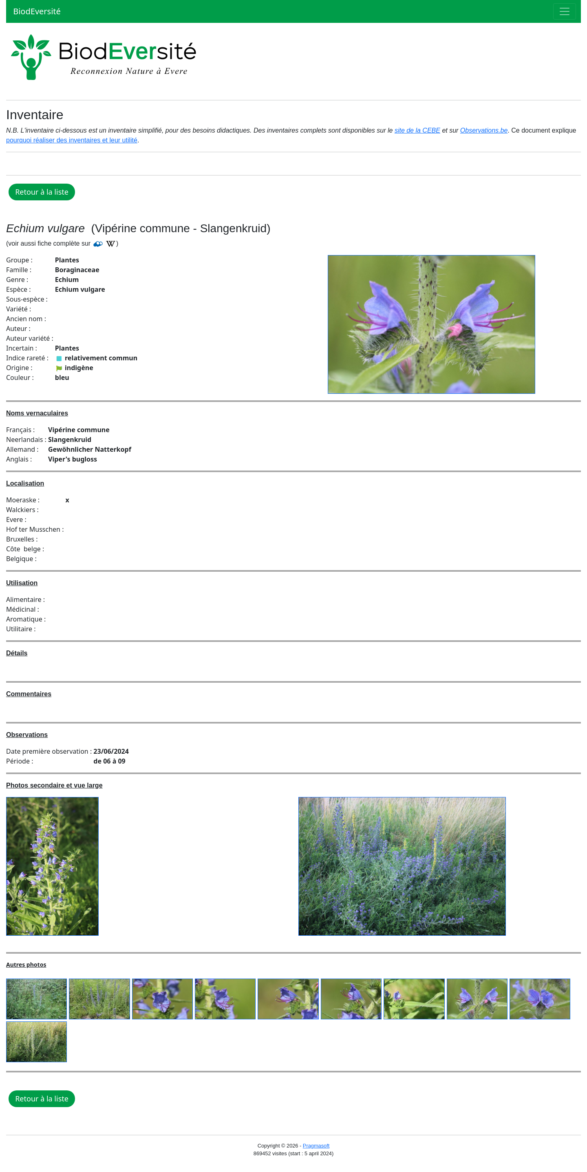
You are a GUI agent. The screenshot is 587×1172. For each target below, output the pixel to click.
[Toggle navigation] (564, 11)
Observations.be (484, 130)
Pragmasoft (316, 1146)
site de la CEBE (417, 130)
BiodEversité (36, 11)
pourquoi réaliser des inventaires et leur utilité (71, 140)
